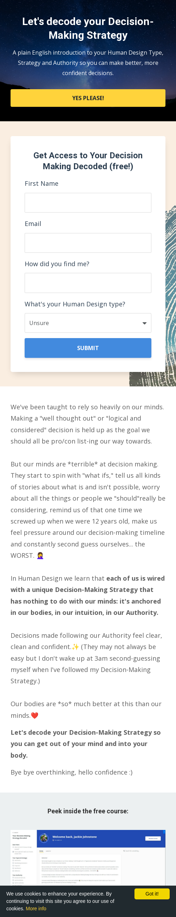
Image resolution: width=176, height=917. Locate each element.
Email (33, 223)
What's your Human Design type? (75, 304)
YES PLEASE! (88, 98)
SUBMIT (88, 348)
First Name (41, 183)
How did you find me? (57, 263)
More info (36, 908)
